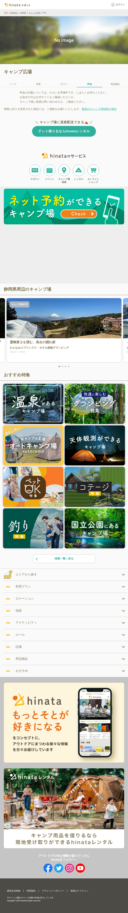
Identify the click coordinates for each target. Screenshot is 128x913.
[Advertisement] (32, 254)
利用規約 (31, 891)
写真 (38, 84)
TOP (6, 13)
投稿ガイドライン (79, 891)
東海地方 (14, 13)
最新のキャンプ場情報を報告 (99, 108)
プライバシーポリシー (53, 891)
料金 (89, 84)
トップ (12, 84)
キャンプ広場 (34, 13)
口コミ (64, 84)
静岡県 (23, 13)
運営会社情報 (13, 891)
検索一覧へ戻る (54, 559)
